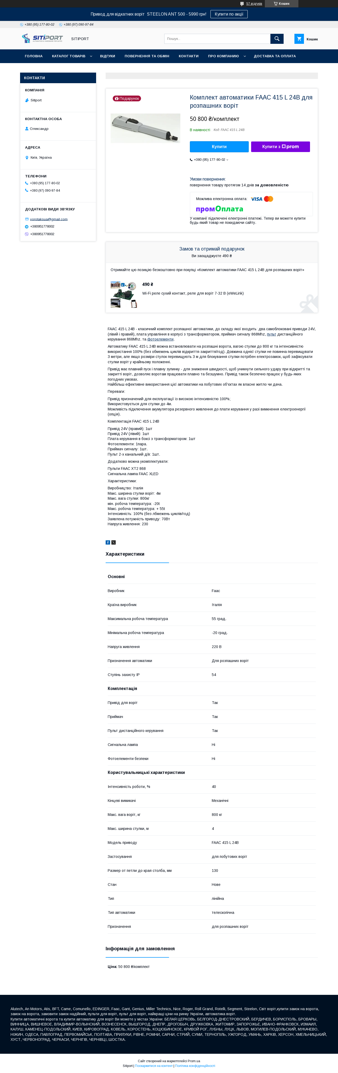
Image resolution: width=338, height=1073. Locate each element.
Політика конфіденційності (195, 1066)
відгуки (107, 56)
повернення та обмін (147, 56)
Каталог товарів (68, 56)
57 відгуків (254, 4)
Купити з (280, 146)
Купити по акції (229, 14)
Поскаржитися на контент (154, 1066)
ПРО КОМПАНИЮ (223, 56)
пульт (271, 334)
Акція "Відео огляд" (115, 70)
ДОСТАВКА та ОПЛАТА (275, 56)
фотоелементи (160, 339)
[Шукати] (277, 39)
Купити (219, 146)
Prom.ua (194, 1061)
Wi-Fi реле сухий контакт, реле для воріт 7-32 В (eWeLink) (193, 293)
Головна (34, 56)
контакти (189, 56)
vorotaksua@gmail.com (49, 219)
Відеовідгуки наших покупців (55, 70)
